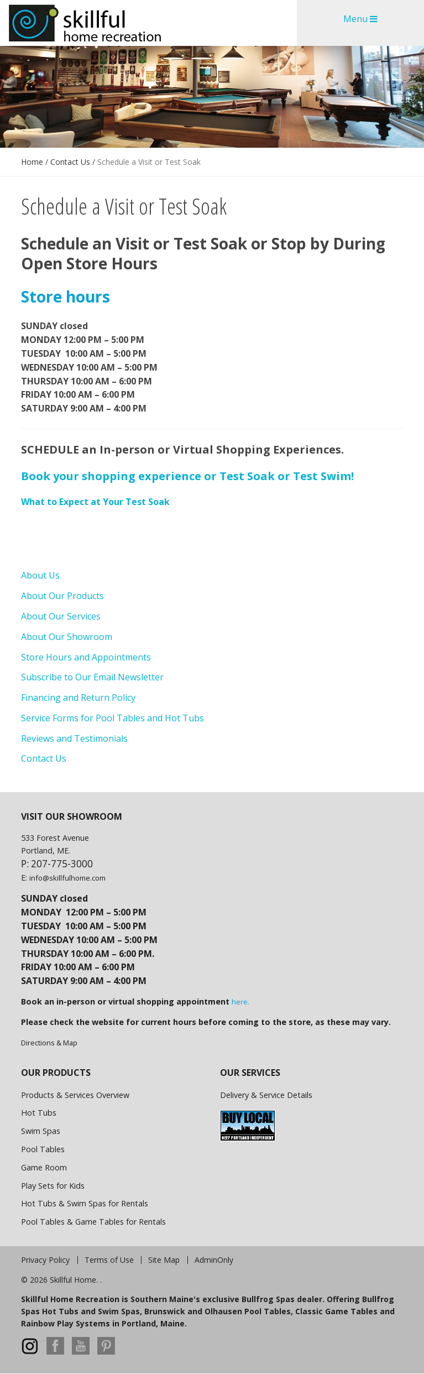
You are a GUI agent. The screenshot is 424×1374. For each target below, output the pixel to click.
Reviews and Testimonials (74, 738)
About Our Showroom (66, 637)
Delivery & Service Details (266, 1095)
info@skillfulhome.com (67, 878)
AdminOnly (214, 1260)
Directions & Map (49, 1043)
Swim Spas (40, 1131)
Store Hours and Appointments (86, 657)
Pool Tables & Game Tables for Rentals (93, 1221)
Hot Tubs (38, 1112)
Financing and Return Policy (78, 697)
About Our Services (61, 616)
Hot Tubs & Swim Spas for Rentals (84, 1203)
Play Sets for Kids (53, 1185)
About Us (40, 575)
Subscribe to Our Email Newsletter (92, 677)
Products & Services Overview (75, 1095)
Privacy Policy (45, 1260)
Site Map (164, 1260)
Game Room (44, 1167)
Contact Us (70, 162)
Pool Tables (43, 1149)
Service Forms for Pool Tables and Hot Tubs (112, 718)
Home (32, 162)
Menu (360, 19)
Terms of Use (109, 1260)
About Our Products (62, 596)
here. (240, 1002)
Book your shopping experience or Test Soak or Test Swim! (187, 476)
